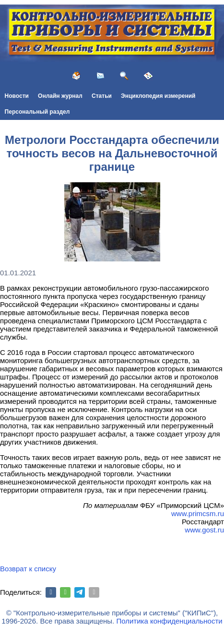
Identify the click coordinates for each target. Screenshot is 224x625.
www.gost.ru (204, 530)
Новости (17, 96)
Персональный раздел (37, 111)
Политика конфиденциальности (169, 621)
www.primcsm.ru (197, 513)
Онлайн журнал (60, 96)
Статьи (102, 96)
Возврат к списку (28, 569)
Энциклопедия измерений (158, 96)
